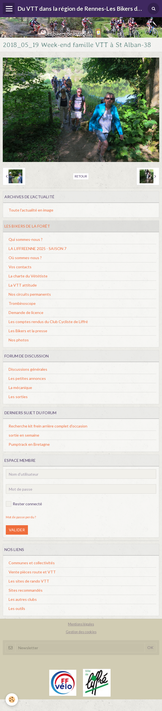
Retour (81, 176)
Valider (17, 529)
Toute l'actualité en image (31, 210)
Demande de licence (26, 312)
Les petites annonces (27, 378)
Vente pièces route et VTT (32, 572)
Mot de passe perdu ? (21, 517)
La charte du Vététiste (28, 276)
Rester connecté (24, 504)
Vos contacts (20, 266)
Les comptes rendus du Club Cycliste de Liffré (48, 321)
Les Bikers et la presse (28, 330)
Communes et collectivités (32, 562)
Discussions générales (28, 369)
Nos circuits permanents (30, 294)
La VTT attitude (23, 285)
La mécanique (20, 387)
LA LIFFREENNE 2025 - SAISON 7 (37, 248)
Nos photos (19, 340)
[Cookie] (12, 699)
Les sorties (18, 396)
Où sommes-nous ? (25, 257)
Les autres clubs (23, 599)
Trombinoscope (22, 303)
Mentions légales (81, 624)
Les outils (17, 608)
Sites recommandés (26, 590)
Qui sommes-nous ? (26, 239)
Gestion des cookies (81, 632)
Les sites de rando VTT (29, 581)
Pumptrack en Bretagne (29, 444)
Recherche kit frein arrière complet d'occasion (48, 426)
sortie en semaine (24, 435)
